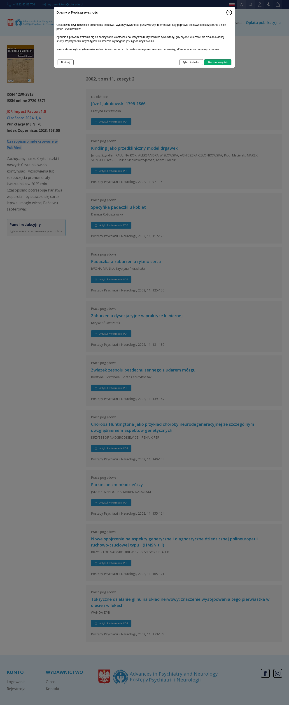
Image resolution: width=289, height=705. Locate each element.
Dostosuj (65, 62)
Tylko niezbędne (191, 62)
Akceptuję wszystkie (218, 62)
